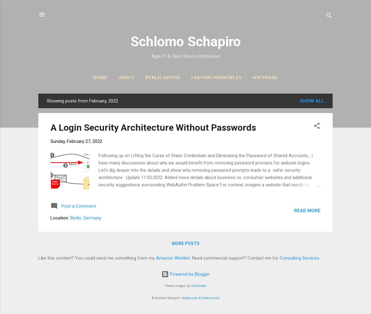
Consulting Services (299, 258)
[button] (317, 127)
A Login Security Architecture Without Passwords (153, 127)
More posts (185, 243)
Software (265, 77)
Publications (163, 77)
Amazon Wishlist (173, 258)
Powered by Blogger (185, 274)
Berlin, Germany (85, 218)
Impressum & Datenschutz (201, 298)
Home (100, 77)
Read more (307, 210)
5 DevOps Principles (216, 77)
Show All (312, 101)
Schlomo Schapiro (185, 41)
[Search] (329, 16)
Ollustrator (198, 286)
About (126, 77)
